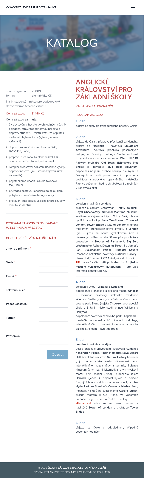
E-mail (11, 276)
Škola (10, 262)
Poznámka (13, 336)
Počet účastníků (16, 304)
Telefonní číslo (15, 290)
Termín (10, 317)
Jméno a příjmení (18, 248)
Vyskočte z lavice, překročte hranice (31, 7)
